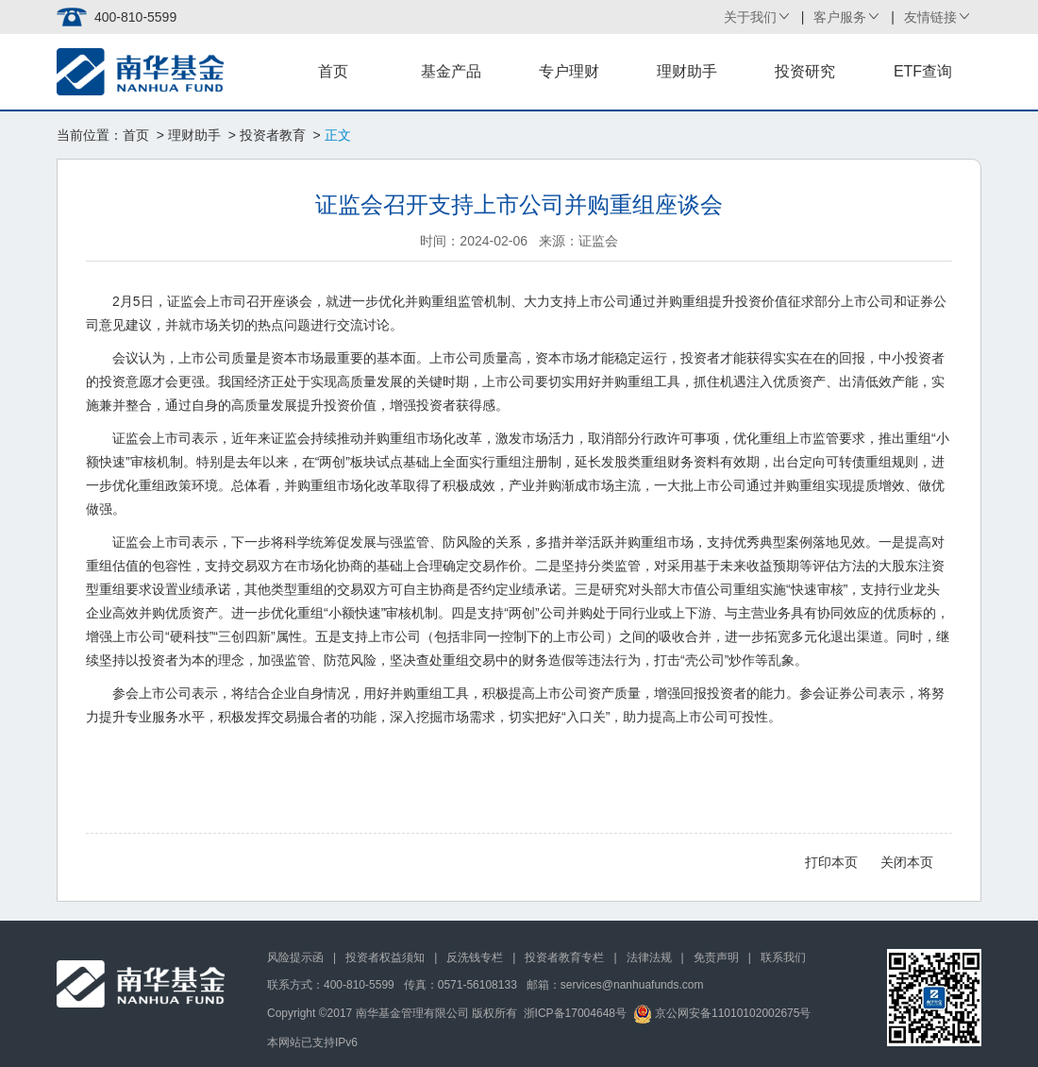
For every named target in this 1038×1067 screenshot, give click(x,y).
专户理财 (569, 71)
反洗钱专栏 (474, 957)
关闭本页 (906, 862)
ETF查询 (923, 71)
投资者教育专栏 (564, 957)
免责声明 (716, 957)
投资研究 (805, 71)
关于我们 (750, 17)
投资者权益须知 (385, 957)
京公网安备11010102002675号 (722, 1013)
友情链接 (930, 17)
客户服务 (839, 17)
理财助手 (687, 71)
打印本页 (831, 862)
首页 (333, 71)
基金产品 (451, 71)
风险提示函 (295, 957)
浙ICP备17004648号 (575, 1013)
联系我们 (783, 957)
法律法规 (649, 957)
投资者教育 (273, 135)
